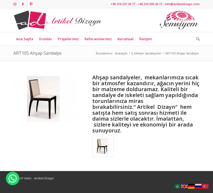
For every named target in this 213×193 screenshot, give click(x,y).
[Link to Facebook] (23, 4)
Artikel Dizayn (44, 178)
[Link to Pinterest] (31, 4)
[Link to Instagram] (15, 4)
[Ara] (196, 39)
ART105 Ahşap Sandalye (37, 53)
